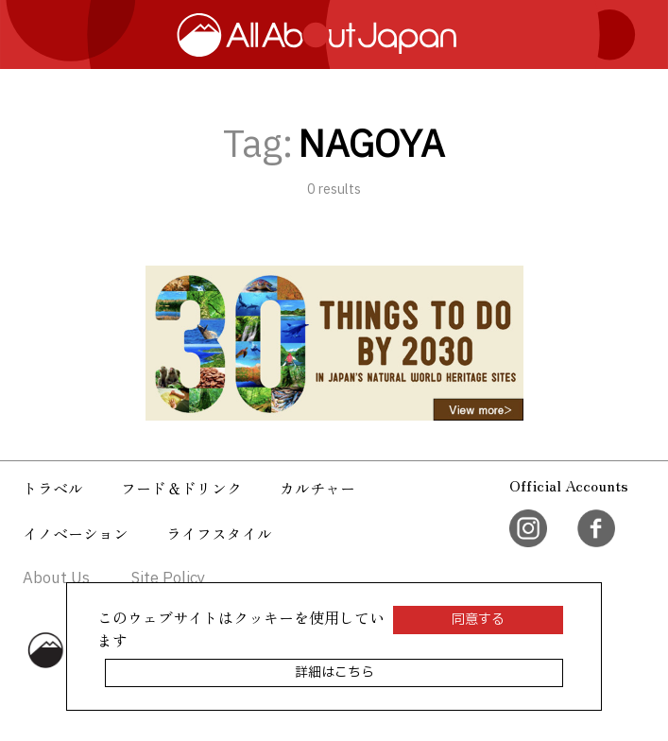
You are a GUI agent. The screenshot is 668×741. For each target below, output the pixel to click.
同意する (478, 619)
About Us (56, 578)
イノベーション (75, 533)
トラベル (53, 487)
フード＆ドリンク (181, 487)
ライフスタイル (219, 533)
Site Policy (168, 578)
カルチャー (317, 487)
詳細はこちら (334, 672)
